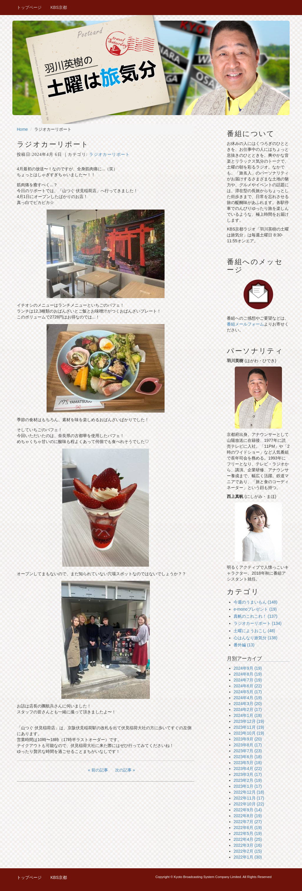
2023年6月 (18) (248, 756)
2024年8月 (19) (248, 674)
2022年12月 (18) (249, 792)
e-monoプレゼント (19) (255, 609)
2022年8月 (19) (248, 815)
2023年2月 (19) (248, 780)
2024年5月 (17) (248, 691)
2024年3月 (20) (248, 703)
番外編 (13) (244, 644)
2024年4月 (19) (248, 697)
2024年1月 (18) (248, 715)
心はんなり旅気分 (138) (256, 637)
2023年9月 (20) (248, 739)
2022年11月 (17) (249, 798)
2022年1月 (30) (248, 857)
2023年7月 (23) (248, 750)
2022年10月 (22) (249, 804)
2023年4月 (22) (248, 768)
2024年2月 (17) (248, 709)
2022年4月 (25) (248, 839)
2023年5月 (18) (248, 762)
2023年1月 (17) (248, 786)
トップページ (29, 7)
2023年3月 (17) (248, 774)
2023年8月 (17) (248, 745)
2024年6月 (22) (248, 686)
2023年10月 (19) (249, 733)
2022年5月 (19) (248, 833)
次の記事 (123, 770)
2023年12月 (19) (249, 721)
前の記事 (99, 770)
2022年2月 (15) (248, 851)
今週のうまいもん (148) (256, 602)
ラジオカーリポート (109, 154)
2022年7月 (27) (248, 821)
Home (22, 129)
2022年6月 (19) (248, 827)
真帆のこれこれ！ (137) (256, 616)
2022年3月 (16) (248, 845)
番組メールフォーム (245, 324)
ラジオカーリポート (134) (258, 623)
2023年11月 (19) (249, 727)
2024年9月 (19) (248, 668)
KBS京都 (58, 7)
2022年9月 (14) (248, 809)
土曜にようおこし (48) (254, 630)
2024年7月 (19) (248, 680)
